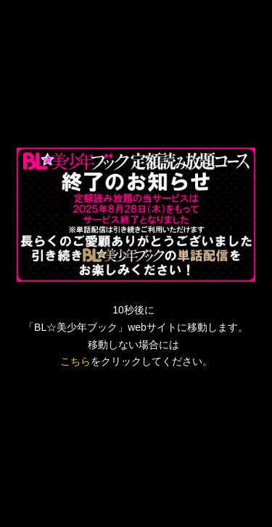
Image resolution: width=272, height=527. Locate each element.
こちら (75, 361)
